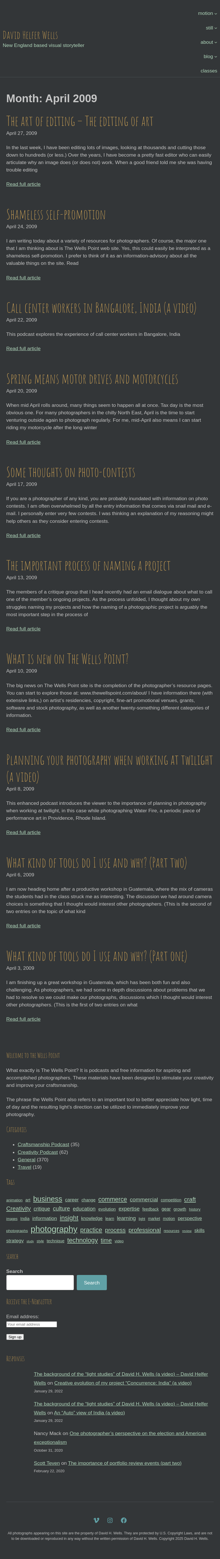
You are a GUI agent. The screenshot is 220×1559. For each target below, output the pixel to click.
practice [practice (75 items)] (91, 1229)
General (27, 1159)
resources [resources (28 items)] (171, 1231)
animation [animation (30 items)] (14, 1200)
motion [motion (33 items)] (169, 1218)
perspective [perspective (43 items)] (190, 1218)
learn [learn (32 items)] (109, 1218)
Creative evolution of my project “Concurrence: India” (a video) (123, 1383)
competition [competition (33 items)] (171, 1200)
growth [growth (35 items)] (180, 1209)
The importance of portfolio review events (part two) (125, 1463)
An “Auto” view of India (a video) (89, 1413)
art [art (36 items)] (27, 1199)
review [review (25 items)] (187, 1231)
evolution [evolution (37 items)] (107, 1209)
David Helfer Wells (30, 35)
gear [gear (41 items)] (166, 1208)
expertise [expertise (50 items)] (129, 1209)
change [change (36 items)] (88, 1199)
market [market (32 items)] (154, 1218)
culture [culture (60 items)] (61, 1208)
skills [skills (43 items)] (200, 1230)
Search (14, 1271)
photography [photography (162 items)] (54, 1229)
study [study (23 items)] (30, 1241)
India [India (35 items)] (25, 1218)
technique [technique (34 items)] (55, 1241)
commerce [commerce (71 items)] (112, 1199)
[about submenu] (215, 41)
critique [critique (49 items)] (42, 1209)
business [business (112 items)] (47, 1199)
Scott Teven (47, 1463)
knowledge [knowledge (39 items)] (92, 1218)
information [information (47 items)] (44, 1218)
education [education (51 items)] (84, 1209)
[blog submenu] (215, 56)
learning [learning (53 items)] (126, 1218)
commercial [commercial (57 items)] (144, 1200)
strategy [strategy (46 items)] (15, 1240)
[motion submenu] (215, 13)
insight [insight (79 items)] (69, 1217)
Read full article (23, 184)
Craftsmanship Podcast (43, 1144)
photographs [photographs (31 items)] (17, 1231)
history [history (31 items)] (195, 1209)
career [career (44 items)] (71, 1200)
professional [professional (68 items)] (144, 1230)
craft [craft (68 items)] (190, 1199)
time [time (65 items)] (106, 1240)
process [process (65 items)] (115, 1230)
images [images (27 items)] (11, 1219)
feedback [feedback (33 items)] (150, 1209)
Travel (25, 1167)
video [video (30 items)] (119, 1241)
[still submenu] (215, 27)
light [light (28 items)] (142, 1219)
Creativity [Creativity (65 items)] (18, 1208)
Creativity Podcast (38, 1152)
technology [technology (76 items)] (82, 1240)
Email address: (22, 1316)
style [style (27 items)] (40, 1241)
